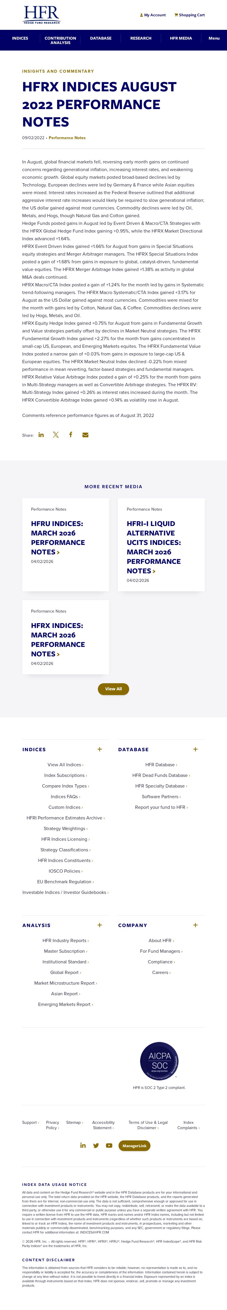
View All (113, 689)
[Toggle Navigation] (214, 38)
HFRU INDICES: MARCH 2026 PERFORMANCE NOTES (58, 537)
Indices (34, 749)
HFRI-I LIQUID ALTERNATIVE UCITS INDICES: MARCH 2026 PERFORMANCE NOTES (154, 546)
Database (133, 749)
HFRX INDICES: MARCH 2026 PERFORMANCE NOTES (58, 639)
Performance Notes (67, 138)
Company (132, 925)
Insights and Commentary (58, 71)
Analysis (36, 925)
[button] (41, 435)
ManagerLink (136, 1145)
